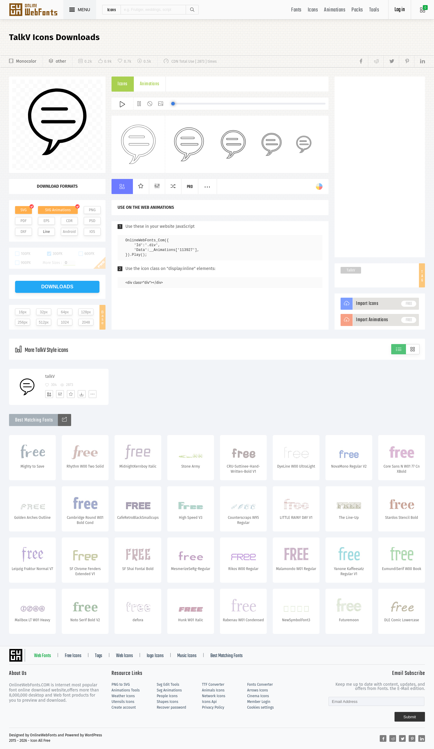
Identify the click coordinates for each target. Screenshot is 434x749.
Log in (400, 9)
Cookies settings (260, 707)
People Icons (167, 696)
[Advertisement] (380, 167)
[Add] (49, 394)
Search (192, 9)
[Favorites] (71, 394)
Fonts (296, 10)
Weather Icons (123, 696)
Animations (334, 10)
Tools (374, 10)
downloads (57, 286)
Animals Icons (213, 690)
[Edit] (60, 394)
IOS (92, 232)
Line (46, 232)
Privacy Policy (213, 707)
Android (69, 232)
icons (111, 10)
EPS (46, 221)
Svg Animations (169, 690)
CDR (69, 221)
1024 (65, 322)
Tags (98, 656)
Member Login (258, 702)
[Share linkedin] (419, 61)
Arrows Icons (257, 690)
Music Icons (187, 656)
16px (23, 312)
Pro (190, 186)
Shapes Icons (167, 702)
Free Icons (73, 656)
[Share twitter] (391, 61)
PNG (92, 210)
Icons (313, 10)
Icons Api (209, 702)
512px (44, 322)
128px (86, 312)
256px (23, 322)
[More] (92, 394)
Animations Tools (126, 690)
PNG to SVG (121, 684)
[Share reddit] (375, 61)
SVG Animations (58, 210)
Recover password (171, 707)
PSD (92, 221)
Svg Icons (36, 10)
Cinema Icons (258, 696)
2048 (86, 322)
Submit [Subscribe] (410, 717)
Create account (124, 707)
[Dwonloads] (82, 394)
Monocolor (26, 61)
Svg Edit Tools (168, 684)
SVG (23, 210)
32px (44, 312)
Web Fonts (42, 656)
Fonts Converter (260, 684)
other (61, 61)
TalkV (351, 270)
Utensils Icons (123, 702)
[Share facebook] (362, 61)
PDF (23, 221)
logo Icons (155, 656)
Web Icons (124, 656)
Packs (357, 10)
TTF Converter (213, 684)
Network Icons (213, 696)
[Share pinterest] (406, 61)
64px (65, 312)
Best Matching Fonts (226, 656)
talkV (50, 376)
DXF (23, 232)
